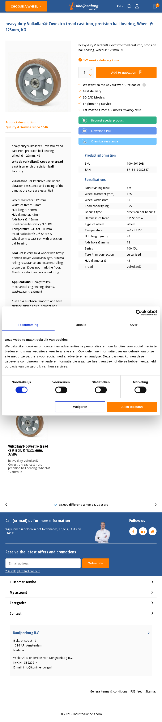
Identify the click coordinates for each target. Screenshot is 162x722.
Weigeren (80, 406)
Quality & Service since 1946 (26, 127)
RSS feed (136, 691)
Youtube (153, 530)
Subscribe (95, 563)
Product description (20, 122)
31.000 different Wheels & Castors (83, 505)
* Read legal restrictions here (22, 571)
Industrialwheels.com (87, 714)
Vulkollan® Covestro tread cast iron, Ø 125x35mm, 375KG (28, 450)
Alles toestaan (132, 406)
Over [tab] (134, 324)
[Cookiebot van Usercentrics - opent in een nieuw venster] (138, 313)
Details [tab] (81, 324)
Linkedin (143, 530)
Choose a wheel (24, 6)
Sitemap (151, 691)
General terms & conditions (108, 691)
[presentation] (8, 504)
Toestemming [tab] (28, 324)
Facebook (133, 530)
